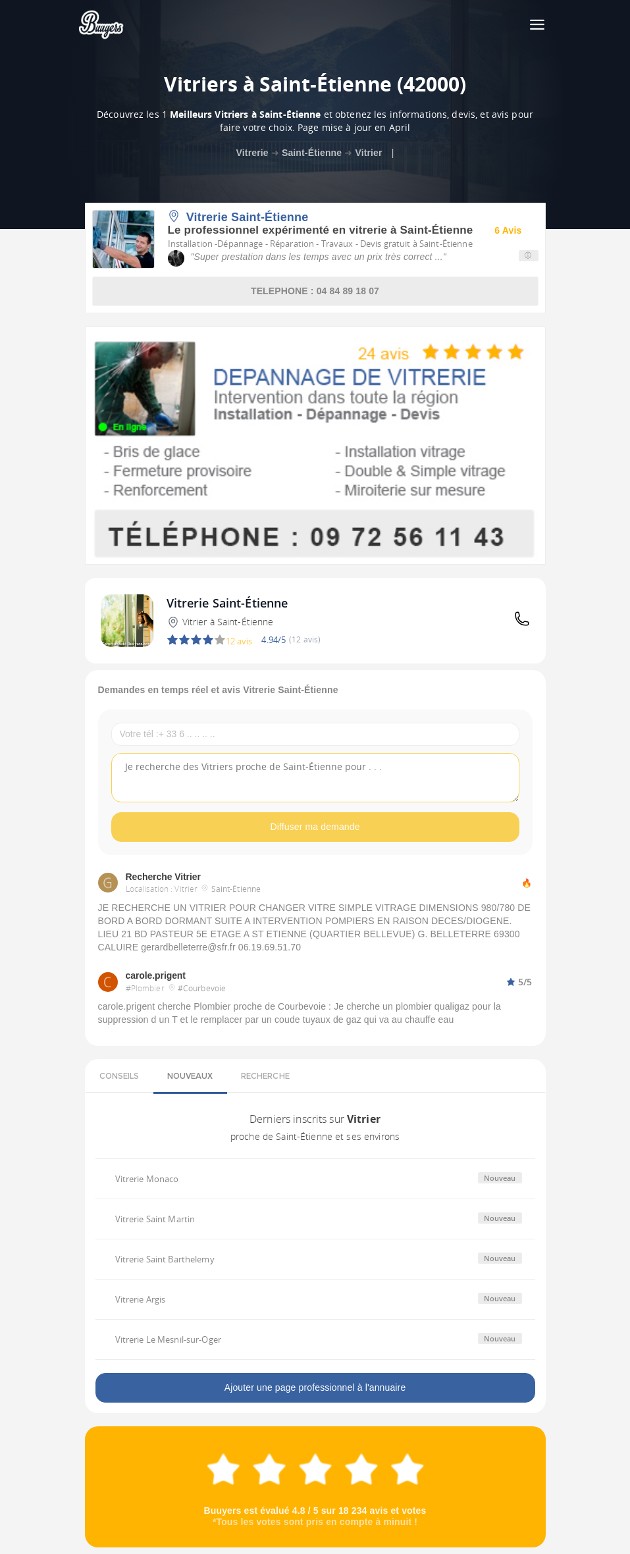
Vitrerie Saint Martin (155, 1219)
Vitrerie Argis (140, 1299)
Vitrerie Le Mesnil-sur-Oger (168, 1339)
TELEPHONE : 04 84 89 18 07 (315, 291)
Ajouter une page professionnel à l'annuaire (315, 1387)
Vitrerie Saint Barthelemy (165, 1259)
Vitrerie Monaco (147, 1179)
